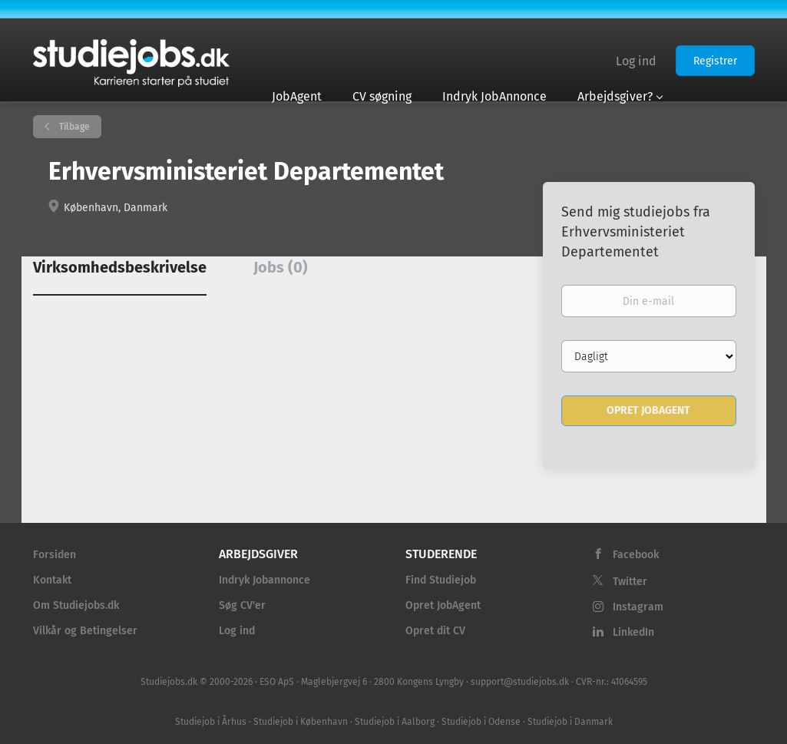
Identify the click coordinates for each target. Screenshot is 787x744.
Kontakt (52, 580)
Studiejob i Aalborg (395, 721)
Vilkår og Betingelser (85, 630)
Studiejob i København (300, 721)
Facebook (636, 554)
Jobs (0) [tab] (280, 267)
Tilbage (73, 126)
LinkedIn (633, 632)
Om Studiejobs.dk (76, 605)
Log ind (636, 61)
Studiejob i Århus (210, 721)
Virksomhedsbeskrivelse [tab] (120, 267)
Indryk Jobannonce (264, 580)
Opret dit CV (435, 630)
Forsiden (54, 554)
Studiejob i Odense (481, 721)
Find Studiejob (440, 580)
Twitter (630, 581)
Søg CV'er (242, 605)
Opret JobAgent (443, 605)
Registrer (715, 61)
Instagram (638, 606)
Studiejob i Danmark (570, 721)
